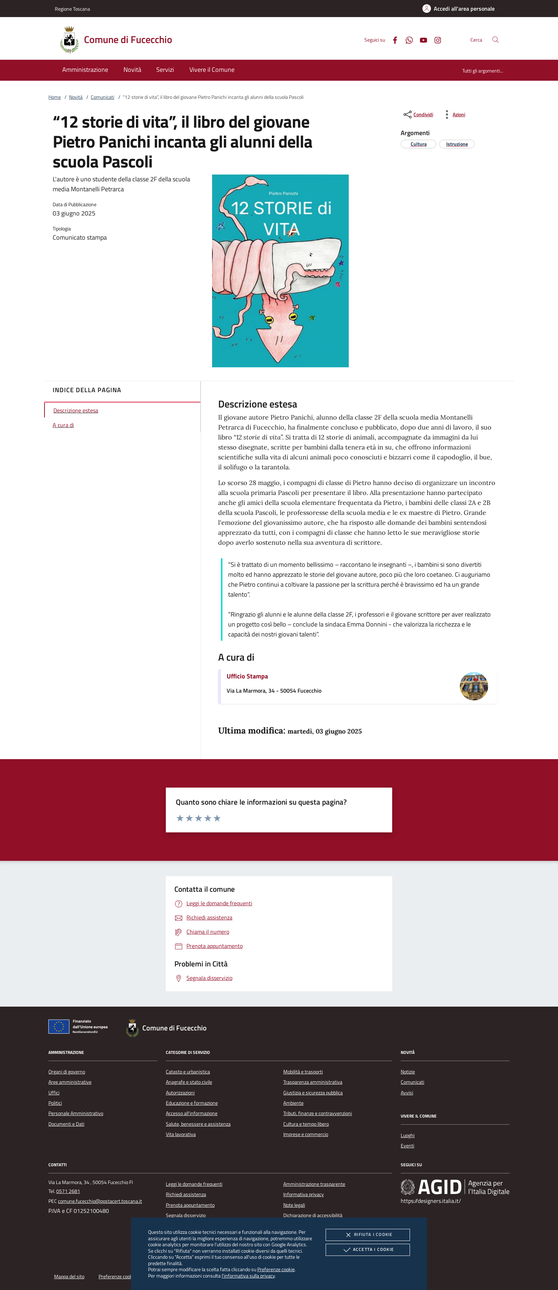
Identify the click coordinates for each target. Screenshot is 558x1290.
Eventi (407, 1146)
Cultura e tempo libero (306, 1124)
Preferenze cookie (276, 1269)
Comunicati (102, 97)
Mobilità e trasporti (303, 1072)
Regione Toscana (72, 8)
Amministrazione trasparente (314, 1184)
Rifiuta (368, 1235)
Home (54, 97)
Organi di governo (66, 1072)
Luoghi (408, 1135)
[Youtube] (421, 39)
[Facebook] (392, 39)
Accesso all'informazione (191, 1113)
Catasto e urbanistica (188, 1072)
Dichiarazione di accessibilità (312, 1215)
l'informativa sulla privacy (248, 1275)
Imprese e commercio (305, 1134)
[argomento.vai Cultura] (419, 144)
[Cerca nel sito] (495, 39)
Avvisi (407, 1093)
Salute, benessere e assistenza (198, 1124)
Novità (76, 97)
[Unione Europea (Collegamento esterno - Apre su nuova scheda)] (80, 1028)
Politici (55, 1103)
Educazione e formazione (192, 1103)
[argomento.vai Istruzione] (457, 144)
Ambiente (293, 1103)
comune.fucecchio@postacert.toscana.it (100, 1201)
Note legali (294, 1205)
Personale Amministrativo (75, 1113)
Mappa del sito (69, 1276)
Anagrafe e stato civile (189, 1082)
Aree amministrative (69, 1082)
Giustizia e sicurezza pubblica (313, 1093)
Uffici (53, 1093)
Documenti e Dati (66, 1124)
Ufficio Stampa (247, 676)
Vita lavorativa (181, 1134)
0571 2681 (68, 1191)
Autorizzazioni (180, 1093)
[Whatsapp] (406, 39)
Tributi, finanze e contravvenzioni (317, 1113)
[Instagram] (435, 39)
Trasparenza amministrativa (312, 1082)
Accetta (368, 1250)
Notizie (408, 1072)
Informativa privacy (303, 1194)
